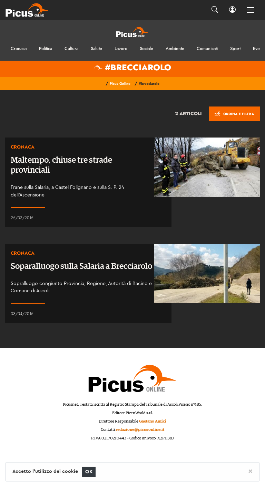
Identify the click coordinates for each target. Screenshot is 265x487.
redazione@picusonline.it (140, 429)
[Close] (250, 471)
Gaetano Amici (152, 421)
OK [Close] (88, 471)
